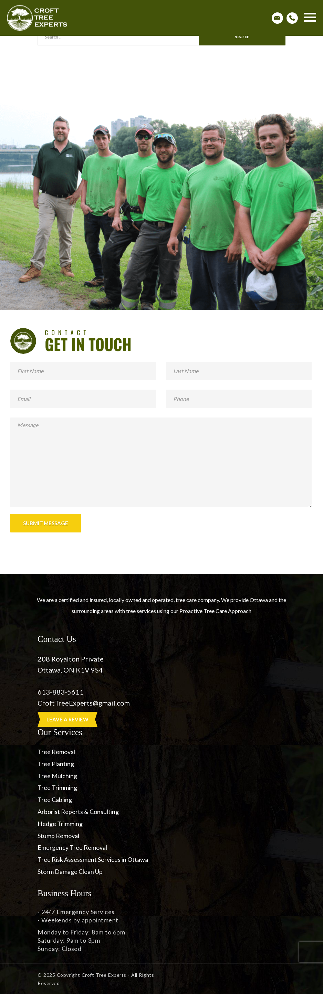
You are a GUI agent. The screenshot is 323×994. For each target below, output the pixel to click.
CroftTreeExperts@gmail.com (84, 703)
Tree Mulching (57, 776)
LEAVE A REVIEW (67, 719)
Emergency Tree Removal (72, 847)
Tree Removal (56, 751)
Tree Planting (56, 764)
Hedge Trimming (60, 823)
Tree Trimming (57, 787)
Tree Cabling (55, 799)
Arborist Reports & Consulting (78, 811)
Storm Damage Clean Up (70, 871)
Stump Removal (58, 835)
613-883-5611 (61, 692)
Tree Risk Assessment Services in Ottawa (93, 859)
